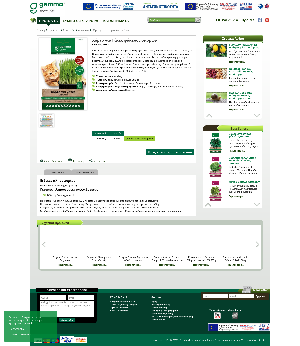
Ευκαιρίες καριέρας (162, 313)
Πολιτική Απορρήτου (227, 339)
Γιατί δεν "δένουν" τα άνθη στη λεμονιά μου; (244, 46)
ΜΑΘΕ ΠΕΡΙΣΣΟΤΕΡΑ (21, 334)
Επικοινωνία (227, 20)
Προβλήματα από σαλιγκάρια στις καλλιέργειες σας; (240, 95)
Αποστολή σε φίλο (53, 161)
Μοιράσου (99, 161)
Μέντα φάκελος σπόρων (244, 182)
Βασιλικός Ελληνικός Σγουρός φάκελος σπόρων (242, 160)
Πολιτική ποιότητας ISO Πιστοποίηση (172, 316)
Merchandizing (159, 307)
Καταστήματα (116, 20)
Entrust (260, 339)
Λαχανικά (83, 30)
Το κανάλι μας (217, 313)
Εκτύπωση (78, 161)
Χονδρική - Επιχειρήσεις (164, 310)
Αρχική (41, 30)
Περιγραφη (57, 172)
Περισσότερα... (237, 61)
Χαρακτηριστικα (84, 172)
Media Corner (235, 313)
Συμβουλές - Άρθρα (80, 20)
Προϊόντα (48, 20)
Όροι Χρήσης (207, 339)
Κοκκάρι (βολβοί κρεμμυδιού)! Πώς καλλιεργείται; (240, 71)
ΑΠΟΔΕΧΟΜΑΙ (18, 329)
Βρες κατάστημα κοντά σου (170, 152)
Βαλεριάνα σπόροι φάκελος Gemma (240, 135)
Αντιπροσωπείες (160, 304)
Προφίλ (248, 20)
